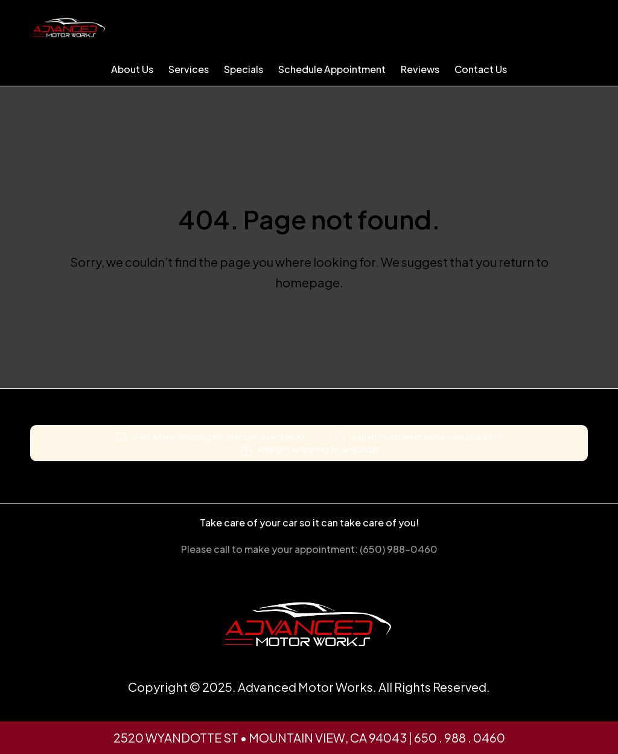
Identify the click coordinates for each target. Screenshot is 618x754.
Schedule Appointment (332, 69)
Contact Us (480, 69)
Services (188, 69)
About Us (132, 69)
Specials (243, 69)
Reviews (420, 69)
